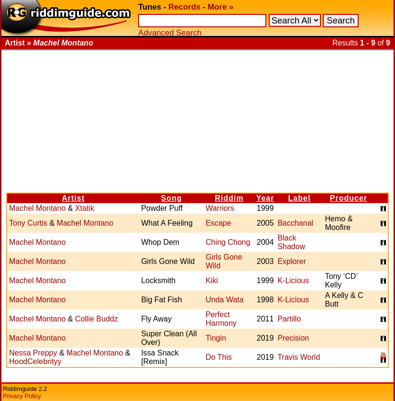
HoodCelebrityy (35, 361)
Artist (73, 198)
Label (299, 198)
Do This (219, 357)
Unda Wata (224, 300)
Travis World (298, 357)
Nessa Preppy (33, 353)
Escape (218, 223)
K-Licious (293, 280)
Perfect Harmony (221, 318)
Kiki (212, 280)
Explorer (291, 261)
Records (184, 6)
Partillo (289, 319)
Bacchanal (295, 223)
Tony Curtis (28, 223)
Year (265, 198)
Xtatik (84, 208)
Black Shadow (291, 242)
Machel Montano (37, 208)
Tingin (216, 338)
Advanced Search (169, 32)
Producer (348, 198)
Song (171, 198)
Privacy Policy (22, 396)
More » (220, 6)
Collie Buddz (96, 319)
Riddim (229, 198)
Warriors (220, 208)
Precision (293, 338)
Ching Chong (228, 242)
